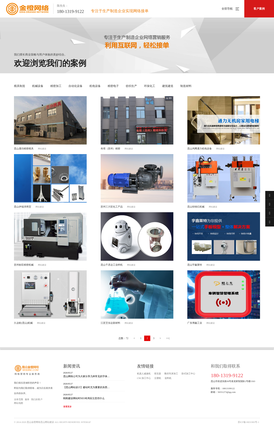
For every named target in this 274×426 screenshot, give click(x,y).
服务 (27, 399)
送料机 (168, 378)
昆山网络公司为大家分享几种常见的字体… (94, 374)
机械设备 (37, 85)
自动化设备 (75, 85)
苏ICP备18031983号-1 (248, 422)
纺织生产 (131, 85)
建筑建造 (167, 85)
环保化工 (149, 85)
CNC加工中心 (144, 378)
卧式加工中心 (188, 373)
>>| (168, 338)
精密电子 (113, 85)
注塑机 (157, 378)
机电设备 (95, 85)
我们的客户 (36, 399)
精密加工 (56, 85)
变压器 (157, 373)
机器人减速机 (144, 373)
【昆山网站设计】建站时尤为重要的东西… (94, 385)
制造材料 (186, 85)
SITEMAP (86, 422)
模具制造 (19, 85)
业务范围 (18, 399)
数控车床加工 (171, 373)
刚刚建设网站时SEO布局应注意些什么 (94, 396)
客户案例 (259, 8)
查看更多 (67, 406)
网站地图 (18, 403)
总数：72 (123, 338)
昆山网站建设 (47, 422)
